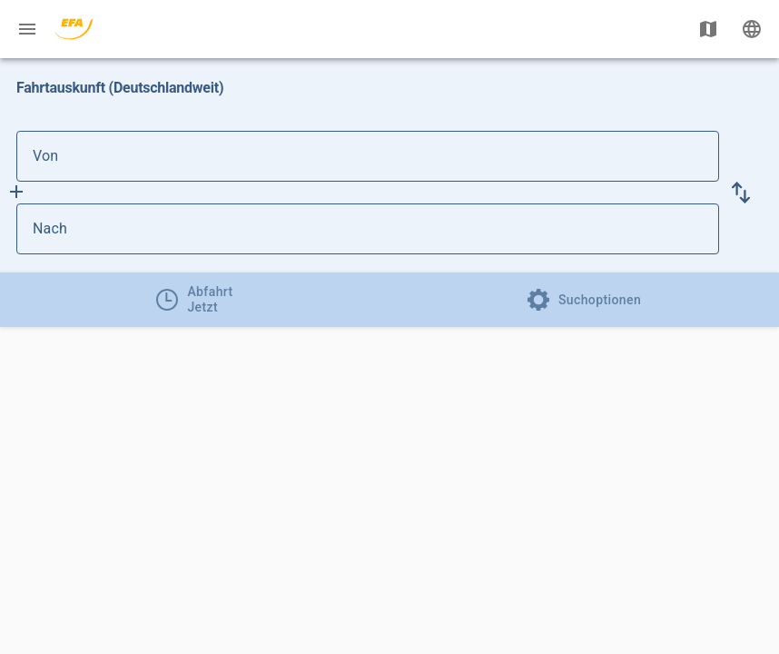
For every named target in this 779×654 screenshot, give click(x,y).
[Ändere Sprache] (752, 29)
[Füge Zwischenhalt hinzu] (16, 191)
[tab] (195, 299)
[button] (741, 192)
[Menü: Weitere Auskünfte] (27, 29)
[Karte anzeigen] (708, 29)
